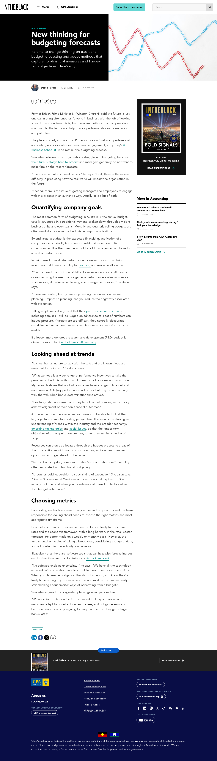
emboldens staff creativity (78, 342)
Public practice (92, 705)
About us (38, 696)
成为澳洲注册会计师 (95, 711)
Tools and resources (94, 692)
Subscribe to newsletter (129, 7)
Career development (95, 686)
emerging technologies (47, 429)
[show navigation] (42, 7)
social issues (77, 429)
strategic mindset (97, 558)
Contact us (39, 702)
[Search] (179, 7)
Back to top (109, 650)
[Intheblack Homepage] (16, 7)
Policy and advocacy (95, 698)
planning (85, 265)
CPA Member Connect (45, 713)
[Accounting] (38, 28)
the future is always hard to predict (55, 162)
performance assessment (103, 311)
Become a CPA (92, 680)
